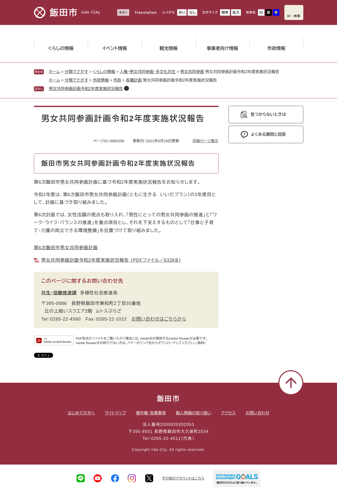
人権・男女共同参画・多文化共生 (148, 72)
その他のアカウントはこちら (183, 478)
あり (182, 12)
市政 (117, 80)
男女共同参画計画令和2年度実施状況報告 (86, 89)
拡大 (235, 12)
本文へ (123, 12)
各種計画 (134, 80)
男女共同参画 (192, 72)
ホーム (54, 72)
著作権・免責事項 (151, 413)
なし (192, 12)
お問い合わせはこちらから (158, 319)
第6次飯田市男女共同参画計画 (66, 247)
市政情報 (101, 80)
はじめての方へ (81, 413)
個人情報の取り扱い (193, 413)
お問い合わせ (257, 413)
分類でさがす (76, 72)
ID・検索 (294, 16)
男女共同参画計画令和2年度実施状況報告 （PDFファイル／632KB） (111, 260)
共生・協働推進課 (59, 292)
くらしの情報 (104, 72)
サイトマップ (115, 413)
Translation (145, 12)
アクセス (228, 413)
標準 (225, 12)
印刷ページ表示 (205, 141)
